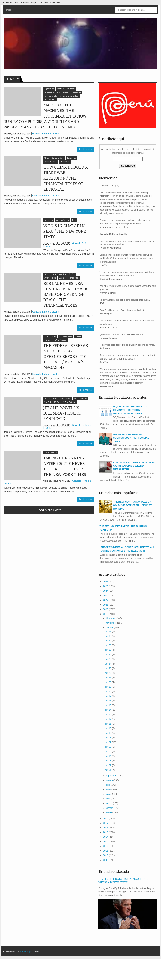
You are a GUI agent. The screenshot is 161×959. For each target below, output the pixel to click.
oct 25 (108, 659)
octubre (110, 627)
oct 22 (108, 673)
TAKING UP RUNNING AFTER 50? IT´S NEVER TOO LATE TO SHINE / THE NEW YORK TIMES (64, 466)
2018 (106, 818)
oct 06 (108, 747)
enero (109, 812)
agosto (109, 780)
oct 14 (108, 710)
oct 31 (108, 631)
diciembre (111, 618)
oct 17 (108, 696)
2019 (106, 614)
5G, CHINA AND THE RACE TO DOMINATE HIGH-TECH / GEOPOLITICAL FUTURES (129, 410)
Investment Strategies (71, 92)
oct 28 (108, 645)
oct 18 (108, 691)
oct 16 (108, 700)
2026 (106, 581)
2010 (106, 855)
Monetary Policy (50, 162)
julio (108, 785)
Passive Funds (50, 96)
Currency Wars (58, 158)
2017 (106, 823)
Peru (74, 220)
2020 (106, 609)
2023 (106, 595)
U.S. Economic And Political (55, 340)
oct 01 (108, 770)
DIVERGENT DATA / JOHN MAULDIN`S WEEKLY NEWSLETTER (123, 880)
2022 (106, 600)
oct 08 (108, 737)
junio (108, 789)
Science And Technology (69, 96)
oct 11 (108, 723)
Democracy (48, 220)
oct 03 (108, 760)
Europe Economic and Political (62, 274)
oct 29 (108, 640)
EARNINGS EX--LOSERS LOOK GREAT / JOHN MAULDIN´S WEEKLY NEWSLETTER (134, 466)
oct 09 (108, 733)
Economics (71, 158)
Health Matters (50, 452)
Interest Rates (50, 278)
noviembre (111, 622)
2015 (106, 832)
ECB (46, 274)
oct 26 (108, 654)
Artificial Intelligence (66, 89)
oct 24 (108, 663)
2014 (106, 837)
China (46, 158)
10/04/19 (11, 79)
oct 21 (108, 677)
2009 (106, 860)
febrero (110, 808)
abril (108, 798)
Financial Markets (52, 92)
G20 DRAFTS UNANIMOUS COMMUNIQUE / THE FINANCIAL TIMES (131, 438)
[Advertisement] (49, 547)
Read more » (85, 149)
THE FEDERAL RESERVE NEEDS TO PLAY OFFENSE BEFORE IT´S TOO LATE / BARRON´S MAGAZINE (65, 356)
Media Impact (26, 951)
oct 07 (108, 742)
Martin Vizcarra (62, 220)
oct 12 (108, 719)
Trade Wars (65, 162)
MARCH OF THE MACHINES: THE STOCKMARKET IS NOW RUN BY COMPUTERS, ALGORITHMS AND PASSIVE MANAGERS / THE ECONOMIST (45, 116)
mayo (109, 794)
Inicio (9, 10)
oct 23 (108, 668)
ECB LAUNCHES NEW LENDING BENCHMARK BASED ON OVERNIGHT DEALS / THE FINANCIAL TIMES (65, 294)
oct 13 (108, 714)
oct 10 (108, 728)
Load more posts (49, 510)
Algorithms (49, 89)
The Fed (78, 337)
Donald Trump (50, 399)
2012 (106, 846)
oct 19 (108, 687)
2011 (106, 850)
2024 (106, 591)
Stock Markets (50, 100)
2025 (106, 586)
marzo (109, 803)
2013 (106, 841)
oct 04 (108, 756)
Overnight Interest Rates (69, 278)
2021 (106, 604)
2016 (106, 827)
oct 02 (108, 765)
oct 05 (108, 751)
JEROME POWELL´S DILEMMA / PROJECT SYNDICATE (62, 413)
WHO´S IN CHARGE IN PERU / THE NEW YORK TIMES (64, 231)
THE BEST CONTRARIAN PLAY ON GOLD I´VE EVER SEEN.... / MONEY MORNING (132, 505)
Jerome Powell (65, 399)
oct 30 (108, 636)
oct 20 (108, 682)
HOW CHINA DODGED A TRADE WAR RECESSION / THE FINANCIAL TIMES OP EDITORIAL (65, 178)
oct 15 (108, 705)
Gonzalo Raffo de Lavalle (45, 133)
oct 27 (108, 650)
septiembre (112, 775)
